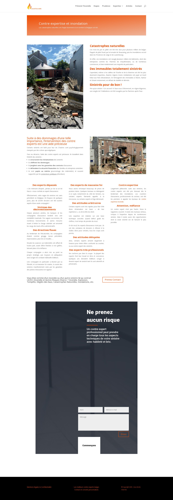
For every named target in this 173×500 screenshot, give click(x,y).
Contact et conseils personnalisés (86, 490)
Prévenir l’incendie (83, 6)
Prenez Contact (113, 279)
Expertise (117, 6)
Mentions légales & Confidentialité (39, 487)
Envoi (123, 434)
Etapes (96, 6)
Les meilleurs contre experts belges (86, 487)
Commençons (89, 445)
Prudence (106, 6)
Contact (138, 6)
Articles (129, 6)
